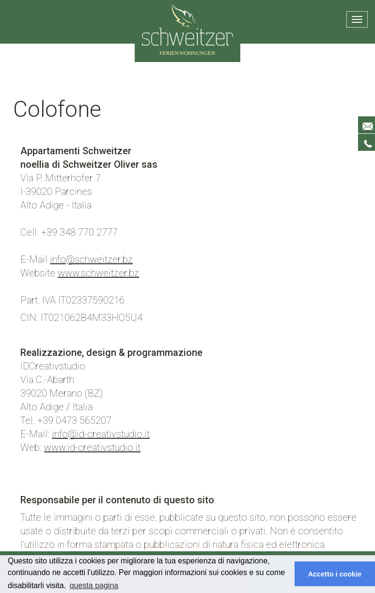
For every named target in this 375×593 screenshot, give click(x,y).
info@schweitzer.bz (91, 259)
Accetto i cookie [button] (334, 574)
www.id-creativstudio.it (92, 447)
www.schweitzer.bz (98, 273)
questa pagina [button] (94, 585)
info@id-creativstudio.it (101, 434)
